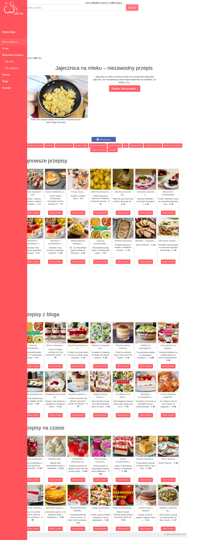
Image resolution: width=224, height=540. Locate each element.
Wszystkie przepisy (12, 55)
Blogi (5, 81)
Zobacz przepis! (40, 213)
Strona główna (10, 42)
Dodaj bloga (8, 32)
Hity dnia (8, 61)
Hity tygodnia (10, 68)
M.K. (191, 534)
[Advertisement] (111, 34)
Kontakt (6, 88)
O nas (5, 48)
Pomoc (6, 75)
